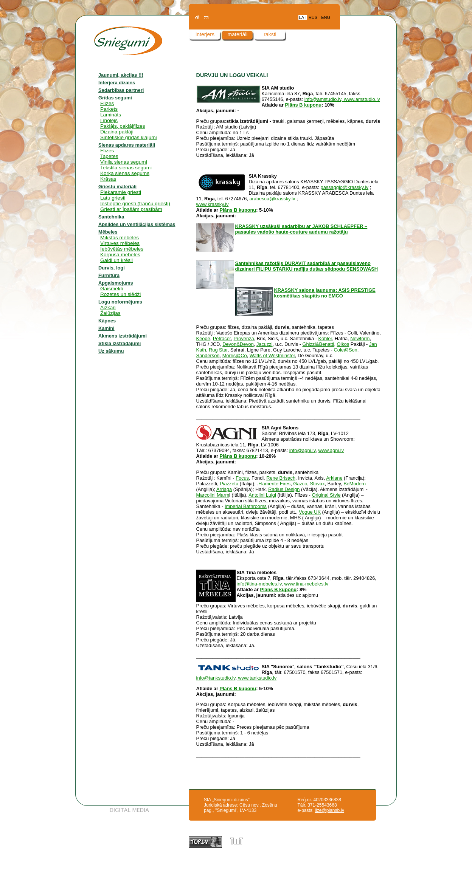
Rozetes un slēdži (120, 294)
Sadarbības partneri (121, 90)
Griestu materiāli (117, 186)
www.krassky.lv (212, 204)
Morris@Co (234, 355)
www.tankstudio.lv (256, 678)
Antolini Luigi (262, 495)
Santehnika (111, 217)
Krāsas (108, 179)
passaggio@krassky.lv (345, 187)
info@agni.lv (302, 450)
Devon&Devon (238, 344)
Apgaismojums (115, 283)
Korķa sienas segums (124, 173)
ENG (325, 17)
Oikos (343, 344)
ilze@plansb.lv (330, 810)
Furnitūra (109, 275)
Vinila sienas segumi (123, 162)
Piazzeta (230, 483)
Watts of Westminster (272, 355)
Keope (203, 338)
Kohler (325, 338)
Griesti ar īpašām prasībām (131, 209)
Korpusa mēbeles (120, 254)
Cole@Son (344, 350)
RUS (313, 17)
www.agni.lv (331, 450)
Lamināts (110, 115)
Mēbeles (108, 232)
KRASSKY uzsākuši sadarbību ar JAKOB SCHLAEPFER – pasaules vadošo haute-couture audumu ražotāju (301, 229)
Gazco (300, 483)
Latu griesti (113, 198)
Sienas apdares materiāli (126, 145)
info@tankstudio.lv (216, 678)
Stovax (317, 483)
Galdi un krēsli (116, 260)
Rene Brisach (280, 478)
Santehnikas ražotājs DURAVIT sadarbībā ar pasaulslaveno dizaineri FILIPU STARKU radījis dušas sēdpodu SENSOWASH (306, 266)
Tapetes (109, 156)
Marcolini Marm (212, 495)
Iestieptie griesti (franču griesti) (135, 203)
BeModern (354, 483)
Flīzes (107, 103)
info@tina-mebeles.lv (259, 584)
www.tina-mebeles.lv (306, 584)
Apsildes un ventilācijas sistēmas (136, 224)
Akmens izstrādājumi (122, 336)
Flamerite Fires (274, 483)
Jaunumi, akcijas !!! (120, 75)
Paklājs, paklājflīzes (122, 126)
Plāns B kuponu (303, 105)
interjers (205, 34)
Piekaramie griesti (120, 192)
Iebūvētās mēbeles (121, 249)
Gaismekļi (111, 288)
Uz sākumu (111, 351)
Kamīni (106, 328)
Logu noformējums (120, 302)
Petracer (222, 338)
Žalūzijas (110, 313)
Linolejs (109, 120)
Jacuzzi (264, 344)
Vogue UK (310, 512)
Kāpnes (107, 321)
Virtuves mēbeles (120, 243)
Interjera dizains (116, 82)
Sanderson (208, 355)
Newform (360, 338)
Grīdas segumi (115, 98)
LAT (302, 17)
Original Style (326, 495)
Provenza (244, 338)
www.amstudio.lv (362, 99)
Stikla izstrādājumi (119, 343)
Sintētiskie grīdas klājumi (128, 137)
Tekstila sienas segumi (126, 167)
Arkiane (334, 478)
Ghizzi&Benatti (318, 344)
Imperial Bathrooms (246, 506)
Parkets (109, 109)
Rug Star (218, 350)
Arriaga (224, 489)
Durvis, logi (111, 268)
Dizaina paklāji (117, 132)
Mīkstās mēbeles (119, 237)
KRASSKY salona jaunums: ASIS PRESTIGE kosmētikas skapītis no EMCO (325, 293)
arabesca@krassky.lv (272, 198)
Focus (242, 478)
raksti (270, 34)
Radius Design (284, 489)
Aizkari (108, 307)
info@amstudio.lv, (324, 99)
